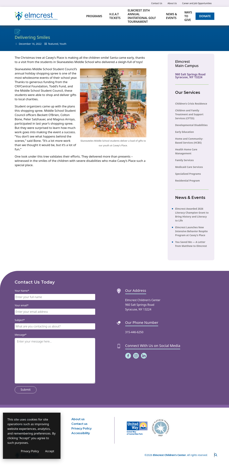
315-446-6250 (134, 332)
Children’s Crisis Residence (191, 103)
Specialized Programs (188, 173)
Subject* (20, 320)
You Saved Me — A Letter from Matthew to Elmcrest (191, 243)
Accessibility (80, 433)
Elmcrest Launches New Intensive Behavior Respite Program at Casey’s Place (191, 231)
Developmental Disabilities (191, 125)
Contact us (79, 424)
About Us (172, 3)
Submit (26, 389)
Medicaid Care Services (189, 166)
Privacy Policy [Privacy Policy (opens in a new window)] (48, 451)
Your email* (22, 305)
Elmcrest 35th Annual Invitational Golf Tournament (142, 16)
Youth (63, 43)
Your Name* (22, 290)
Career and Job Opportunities (197, 3)
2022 (39, 43)
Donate (205, 16)
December (25, 43)
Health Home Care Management (186, 151)
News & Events (171, 16)
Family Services (184, 160)
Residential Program (187, 180)
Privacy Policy (81, 428)
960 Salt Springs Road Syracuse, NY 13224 (190, 75)
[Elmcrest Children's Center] (36, 16)
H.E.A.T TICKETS (114, 16)
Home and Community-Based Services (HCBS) (189, 140)
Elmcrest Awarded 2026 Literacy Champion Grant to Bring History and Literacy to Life (192, 214)
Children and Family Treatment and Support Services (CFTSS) (189, 114)
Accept (68, 451)
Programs (94, 16)
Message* (20, 334)
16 (33, 43)
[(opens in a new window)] (128, 356)
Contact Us (156, 3)
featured (53, 43)
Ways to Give (188, 16)
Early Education (184, 131)
